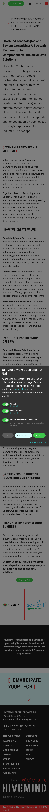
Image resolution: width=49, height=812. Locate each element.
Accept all (40, 435)
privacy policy (19, 389)
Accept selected (24, 435)
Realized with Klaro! (37, 442)
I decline (9, 435)
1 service (15, 406)
